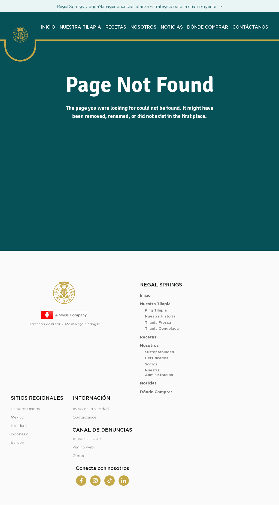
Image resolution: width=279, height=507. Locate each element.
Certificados (156, 358)
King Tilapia (156, 310)
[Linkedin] (124, 480)
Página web (83, 447)
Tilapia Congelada (162, 329)
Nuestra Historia (160, 316)
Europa (17, 442)
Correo (79, 456)
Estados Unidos (25, 409)
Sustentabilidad (159, 352)
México (17, 417)
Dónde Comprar (207, 27)
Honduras (20, 426)
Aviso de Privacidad (90, 409)
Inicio (48, 27)
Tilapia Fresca (158, 323)
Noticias (172, 27)
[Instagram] (95, 480)
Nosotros (143, 27)
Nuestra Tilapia (80, 27)
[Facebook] (81, 480)
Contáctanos (250, 27)
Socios (151, 364)
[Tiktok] (109, 480)
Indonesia (19, 434)
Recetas (115, 27)
